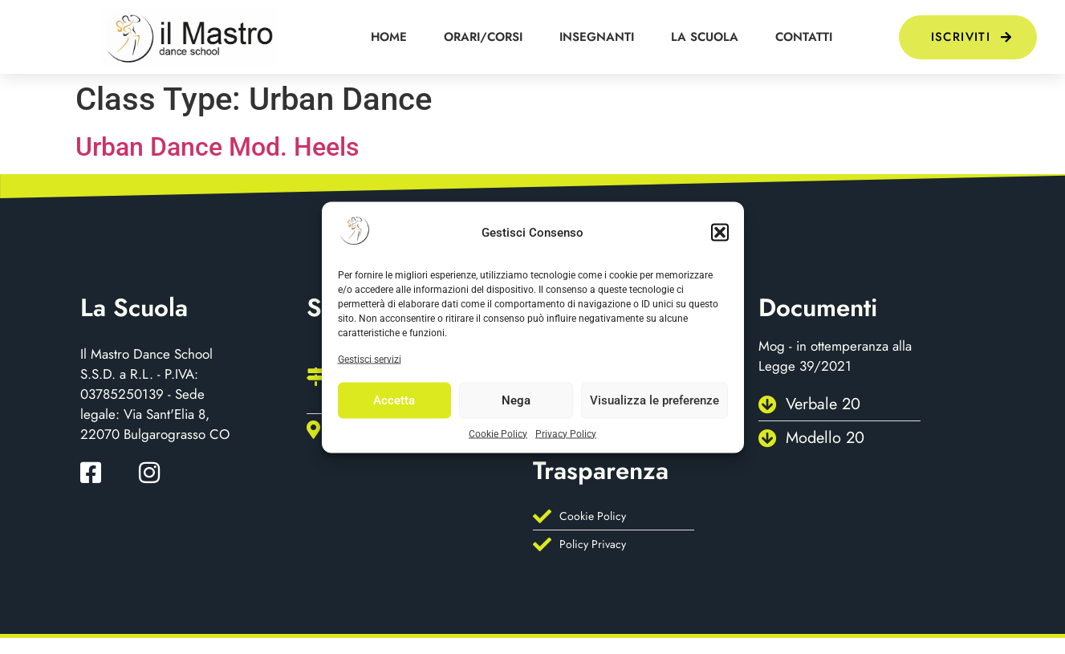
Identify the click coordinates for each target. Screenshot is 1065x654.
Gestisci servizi (369, 358)
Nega (516, 400)
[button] (720, 233)
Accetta (394, 400)
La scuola (704, 37)
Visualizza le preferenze (654, 400)
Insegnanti (596, 37)
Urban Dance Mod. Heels (217, 147)
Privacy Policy (565, 433)
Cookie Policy (498, 433)
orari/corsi (483, 37)
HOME (389, 37)
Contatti (803, 37)
